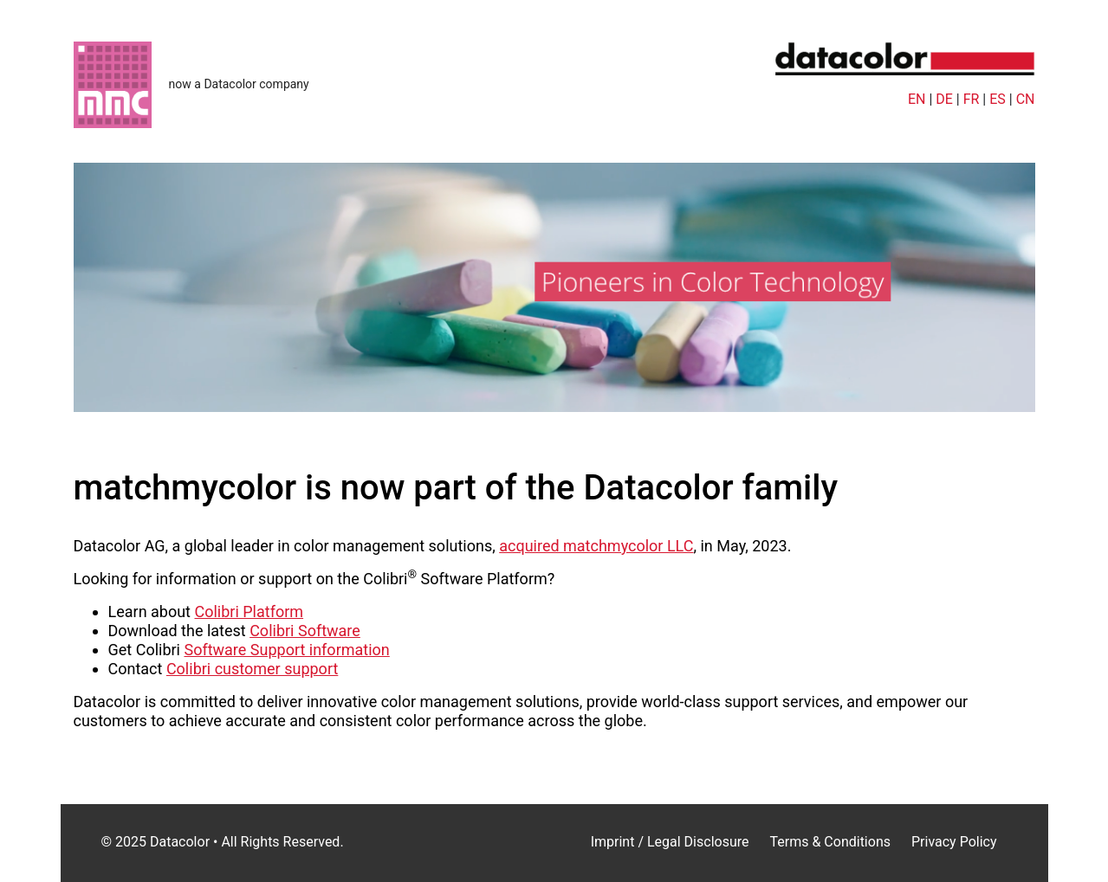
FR (971, 99)
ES (997, 99)
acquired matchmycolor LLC (596, 546)
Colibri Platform (248, 611)
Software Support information (286, 650)
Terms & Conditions (830, 842)
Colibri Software (304, 630)
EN (917, 99)
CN (1025, 99)
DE (944, 99)
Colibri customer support (252, 669)
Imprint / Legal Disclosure (670, 842)
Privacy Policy (954, 842)
